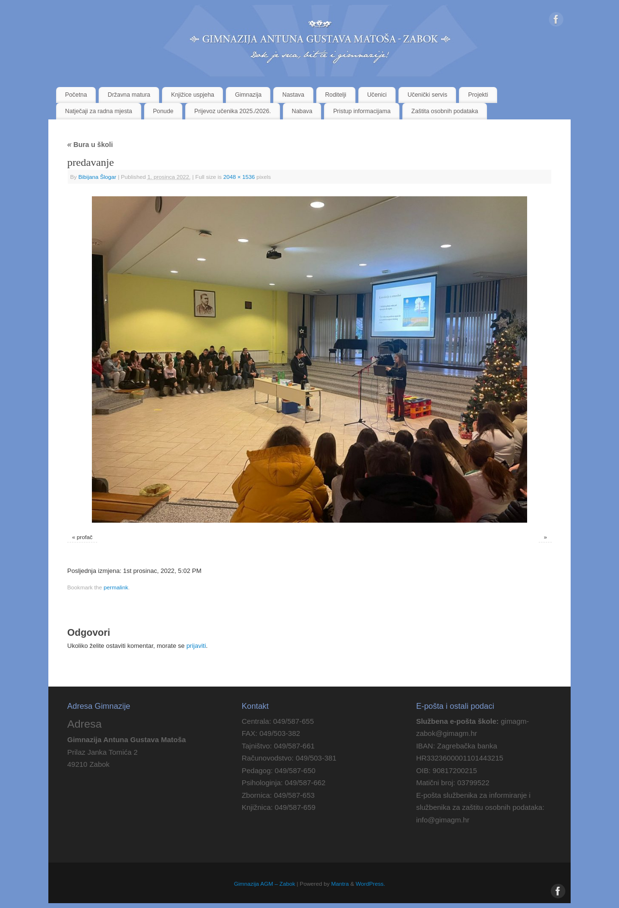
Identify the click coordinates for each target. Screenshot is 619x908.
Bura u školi (90, 144)
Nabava (302, 111)
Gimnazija (248, 94)
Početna (76, 94)
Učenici (376, 94)
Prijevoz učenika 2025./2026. (232, 111)
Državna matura (129, 94)
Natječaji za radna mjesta (99, 111)
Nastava (293, 94)
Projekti (478, 94)
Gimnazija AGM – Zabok (264, 883)
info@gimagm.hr (442, 820)
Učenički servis (427, 94)
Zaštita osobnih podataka (445, 111)
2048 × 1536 (239, 177)
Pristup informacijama (362, 111)
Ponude (163, 111)
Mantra (340, 883)
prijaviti (196, 645)
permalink (115, 587)
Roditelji (335, 94)
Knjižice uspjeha (192, 94)
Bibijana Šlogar (97, 177)
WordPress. (370, 883)
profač (84, 537)
